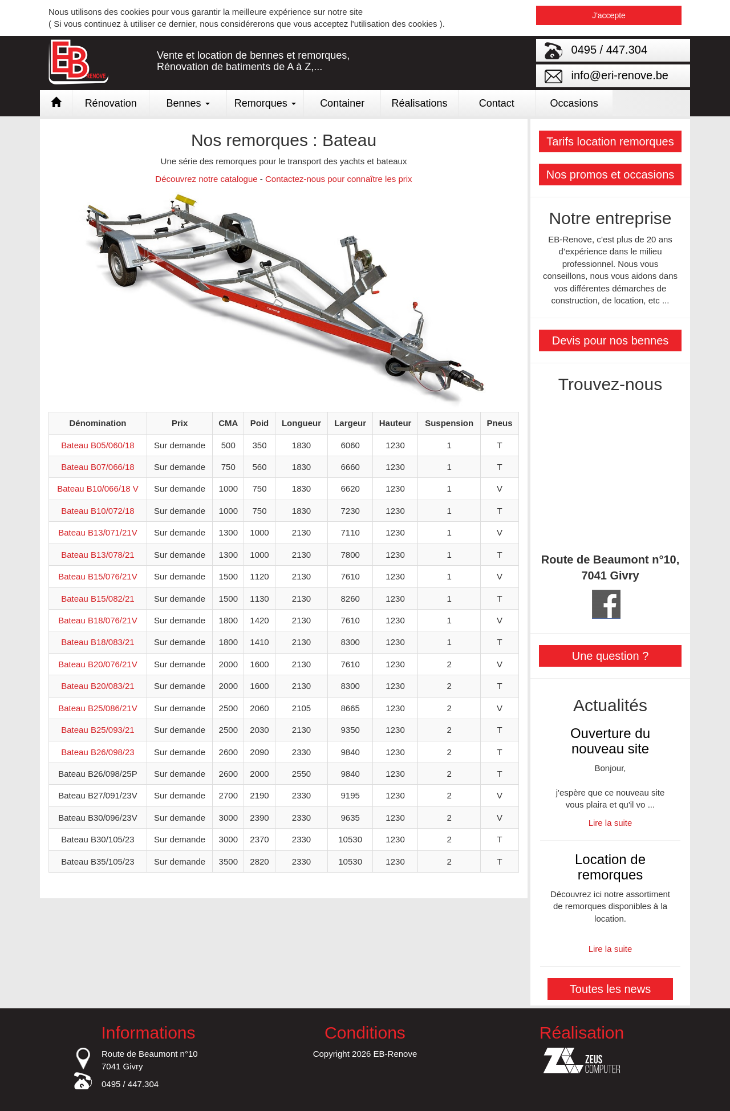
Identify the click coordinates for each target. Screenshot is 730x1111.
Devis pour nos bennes (610, 340)
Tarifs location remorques (610, 141)
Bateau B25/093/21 (97, 730)
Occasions (574, 103)
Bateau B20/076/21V (97, 664)
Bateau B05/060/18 (97, 445)
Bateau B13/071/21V (97, 532)
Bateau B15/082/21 (97, 598)
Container (342, 103)
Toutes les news (610, 989)
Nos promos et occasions (610, 174)
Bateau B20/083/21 (97, 686)
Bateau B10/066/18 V (98, 488)
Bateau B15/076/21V (97, 576)
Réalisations (419, 103)
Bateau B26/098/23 (97, 752)
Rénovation (111, 103)
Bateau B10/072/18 (97, 511)
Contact (496, 103)
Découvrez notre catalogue (206, 179)
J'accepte (609, 15)
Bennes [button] (187, 103)
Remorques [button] (265, 103)
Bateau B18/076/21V (97, 620)
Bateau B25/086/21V (97, 708)
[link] (365, 103)
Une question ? (610, 656)
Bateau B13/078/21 (97, 554)
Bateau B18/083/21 (97, 642)
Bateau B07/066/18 (97, 467)
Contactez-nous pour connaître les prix (338, 179)
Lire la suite (610, 823)
